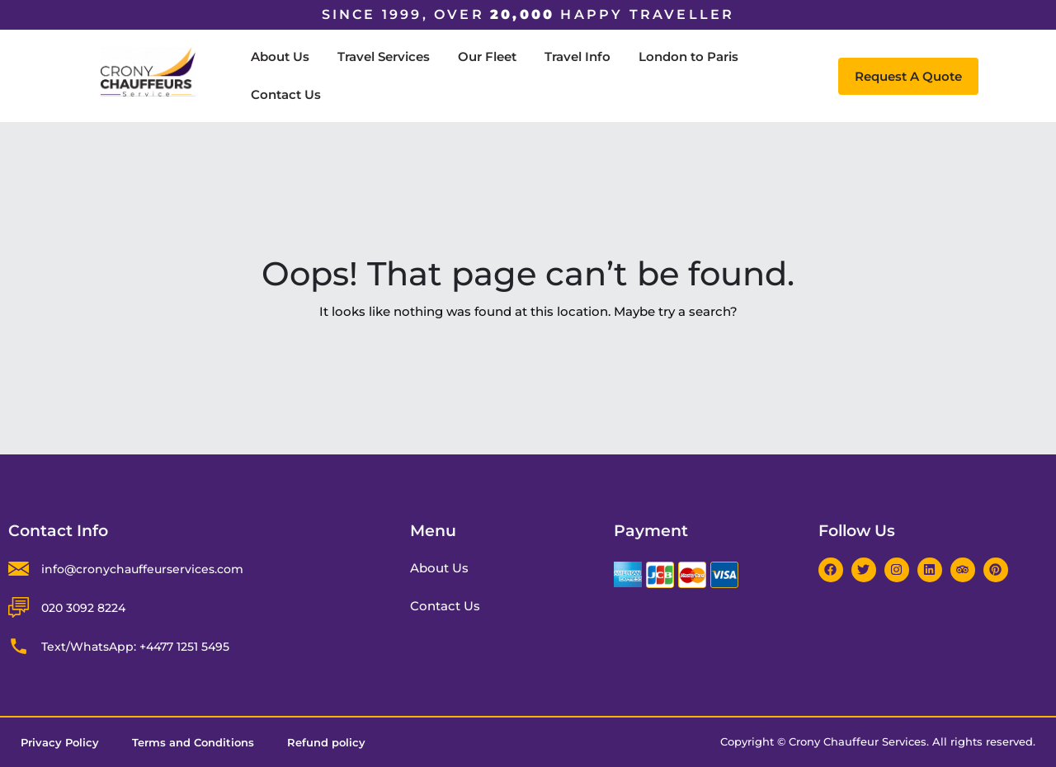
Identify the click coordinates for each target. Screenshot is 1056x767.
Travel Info (577, 56)
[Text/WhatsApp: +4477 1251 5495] (18, 646)
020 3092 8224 (83, 607)
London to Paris (688, 56)
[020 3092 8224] (18, 607)
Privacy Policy (60, 742)
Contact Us (286, 94)
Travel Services (383, 56)
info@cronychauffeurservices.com (142, 569)
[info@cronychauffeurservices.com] (18, 568)
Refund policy (326, 742)
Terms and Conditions (193, 742)
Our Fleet (487, 56)
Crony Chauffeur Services (857, 741)
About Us (280, 56)
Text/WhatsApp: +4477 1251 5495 (135, 646)
